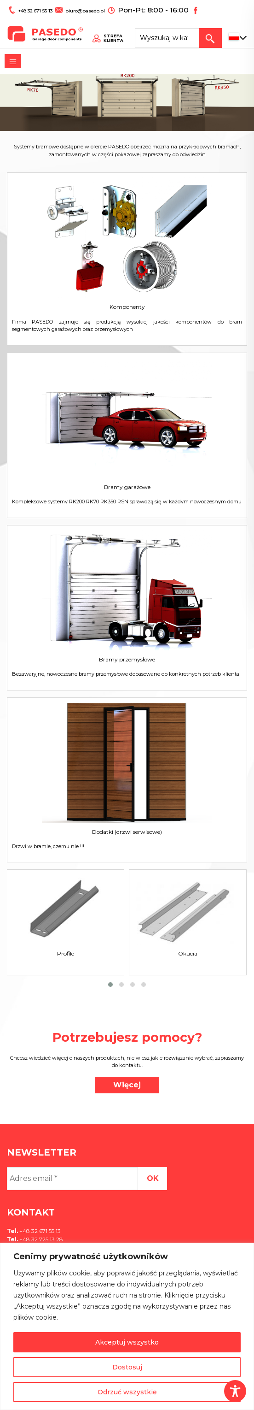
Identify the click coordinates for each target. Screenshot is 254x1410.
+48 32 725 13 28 (40, 1239)
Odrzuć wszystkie (127, 1392)
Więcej (127, 1084)
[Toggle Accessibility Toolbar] (235, 1391)
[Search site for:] (175, 30)
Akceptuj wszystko (127, 1342)
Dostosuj (127, 1367)
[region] (127, 1326)
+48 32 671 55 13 (31, 8)
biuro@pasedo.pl (76, 8)
